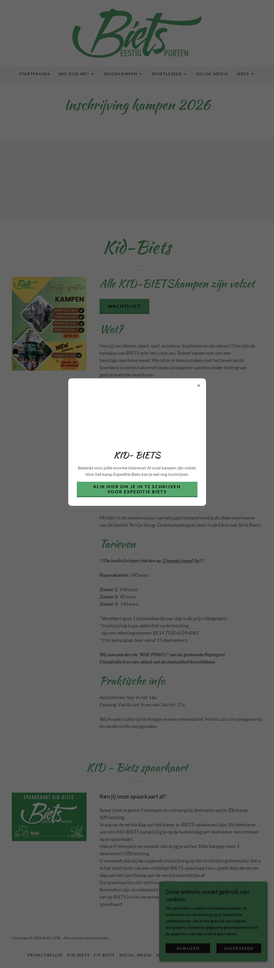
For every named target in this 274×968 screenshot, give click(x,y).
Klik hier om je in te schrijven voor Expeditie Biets (137, 489)
